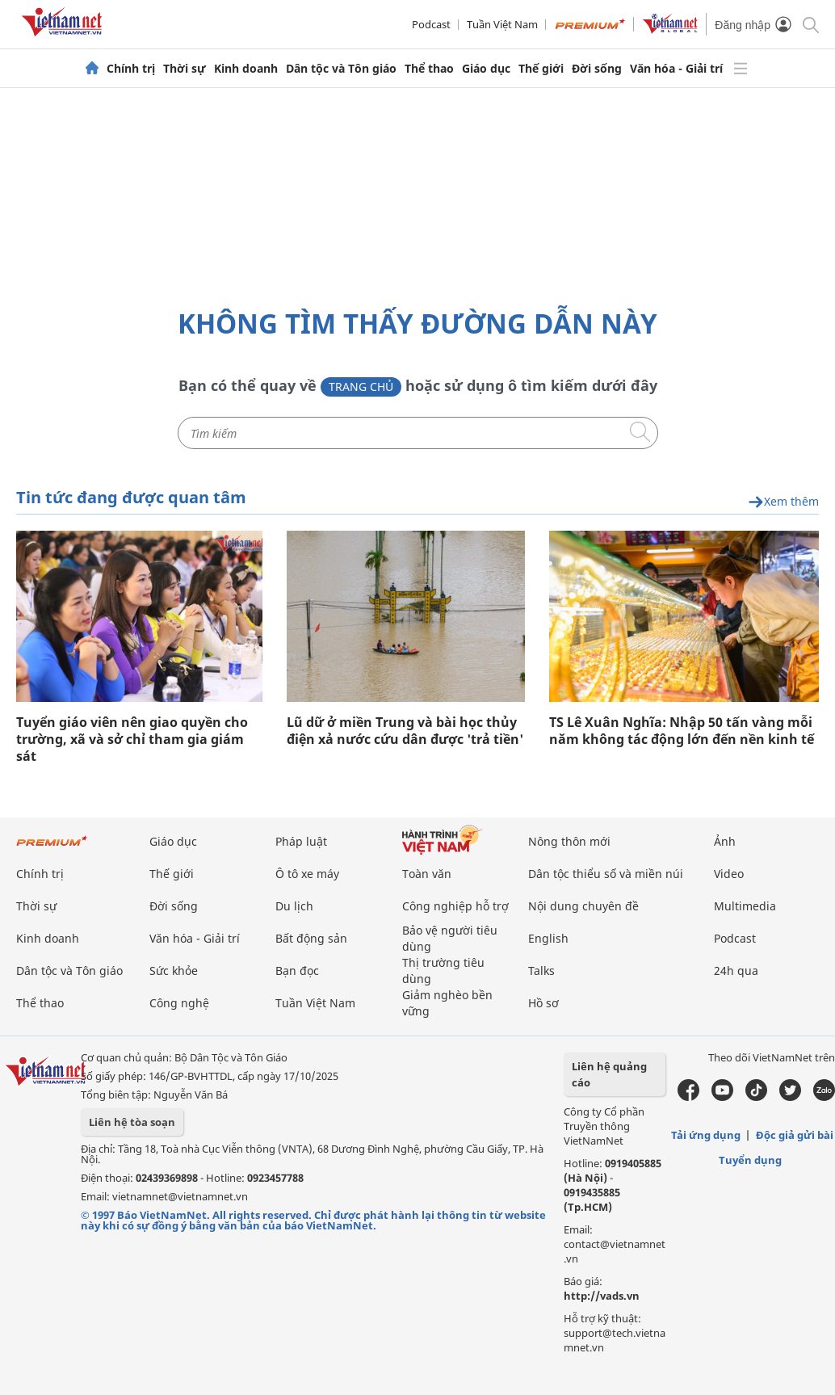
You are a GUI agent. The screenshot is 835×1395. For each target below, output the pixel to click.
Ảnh (725, 841)
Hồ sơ (543, 1003)
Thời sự (184, 68)
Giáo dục (486, 68)
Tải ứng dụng (706, 1135)
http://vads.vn (602, 1295)
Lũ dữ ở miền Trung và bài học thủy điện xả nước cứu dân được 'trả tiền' (405, 731)
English (548, 938)
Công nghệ (179, 1003)
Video (729, 873)
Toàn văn (426, 873)
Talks (541, 970)
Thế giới (541, 68)
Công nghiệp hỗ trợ (455, 906)
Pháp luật (301, 841)
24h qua (736, 970)
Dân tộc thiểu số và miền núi (605, 873)
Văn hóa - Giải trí (676, 68)
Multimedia (745, 906)
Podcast (431, 24)
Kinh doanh (246, 68)
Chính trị (131, 68)
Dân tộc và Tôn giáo (341, 68)
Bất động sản (311, 938)
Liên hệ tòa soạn (132, 1122)
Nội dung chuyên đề (583, 906)
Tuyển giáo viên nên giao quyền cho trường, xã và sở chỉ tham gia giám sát (132, 739)
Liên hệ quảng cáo (609, 1074)
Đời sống (597, 68)
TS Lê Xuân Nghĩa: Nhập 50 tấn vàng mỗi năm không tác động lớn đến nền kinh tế (681, 731)
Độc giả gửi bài (794, 1135)
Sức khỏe (173, 970)
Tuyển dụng (750, 1160)
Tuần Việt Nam (502, 24)
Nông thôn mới (569, 841)
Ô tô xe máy (307, 873)
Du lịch (294, 906)
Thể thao (429, 68)
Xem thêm (783, 502)
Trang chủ (361, 386)
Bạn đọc (297, 970)
